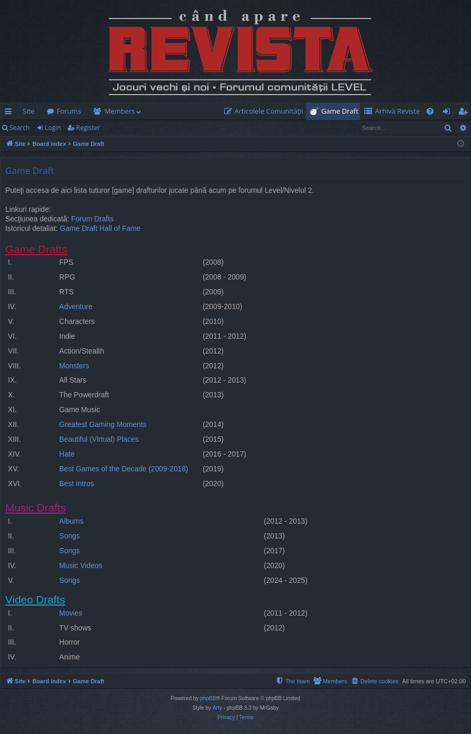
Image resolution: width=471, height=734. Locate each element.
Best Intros (76, 484)
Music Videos (81, 566)
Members (119, 111)
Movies (70, 613)
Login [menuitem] (448, 113)
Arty (217, 708)
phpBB (208, 698)
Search (20, 127)
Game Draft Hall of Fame (100, 229)
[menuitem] (266, 111)
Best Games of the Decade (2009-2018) (123, 469)
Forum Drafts (92, 219)
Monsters (74, 366)
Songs (69, 536)
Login (53, 127)
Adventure (76, 307)
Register (88, 127)
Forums (69, 111)
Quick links (10, 113)
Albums (71, 521)
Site (28, 111)
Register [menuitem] (465, 113)
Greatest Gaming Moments (102, 425)
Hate (67, 454)
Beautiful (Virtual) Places (98, 439)
